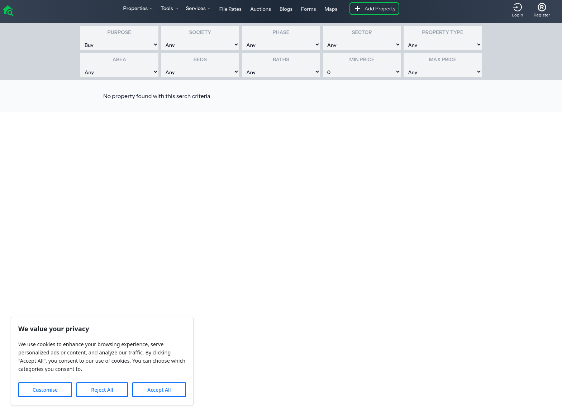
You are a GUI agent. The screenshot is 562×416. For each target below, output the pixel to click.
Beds (200, 59)
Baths (281, 59)
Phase (280, 32)
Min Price (361, 59)
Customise (45, 389)
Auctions (260, 9)
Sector (362, 32)
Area (119, 59)
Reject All (102, 389)
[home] (7, 10)
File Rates (230, 9)
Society (200, 32)
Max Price (443, 59)
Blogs (286, 9)
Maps (330, 9)
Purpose (119, 32)
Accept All (159, 389)
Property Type (442, 32)
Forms (308, 9)
